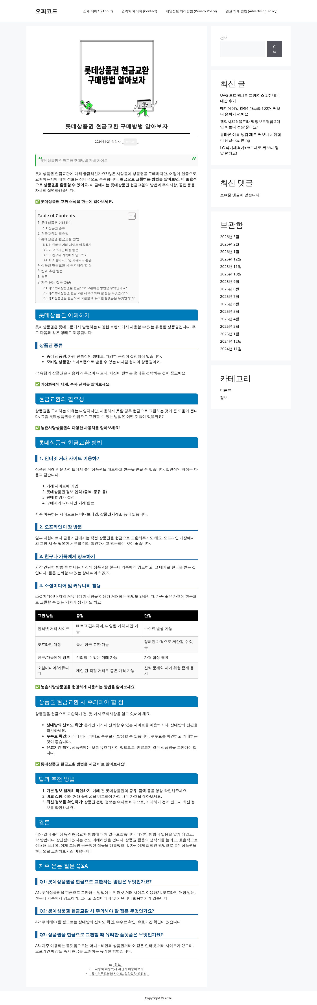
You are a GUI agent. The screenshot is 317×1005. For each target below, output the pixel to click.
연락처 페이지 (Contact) (139, 11)
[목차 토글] (130, 216)
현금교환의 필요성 (54, 233)
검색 (224, 37)
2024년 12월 (230, 341)
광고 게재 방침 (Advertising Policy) (251, 11)
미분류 (225, 390)
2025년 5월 (229, 311)
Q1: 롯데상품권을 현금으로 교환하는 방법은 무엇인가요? (88, 288)
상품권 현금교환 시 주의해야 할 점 (66, 265)
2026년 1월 (229, 251)
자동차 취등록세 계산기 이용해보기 (119, 969)
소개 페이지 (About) (98, 11)
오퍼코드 (46, 11)
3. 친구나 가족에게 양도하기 (68, 255)
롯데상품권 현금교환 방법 (60, 239)
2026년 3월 (229, 236)
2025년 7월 (229, 296)
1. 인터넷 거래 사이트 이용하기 (70, 244)
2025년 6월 (229, 303)
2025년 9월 (229, 281)
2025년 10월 (230, 274)
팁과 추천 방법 (52, 271)
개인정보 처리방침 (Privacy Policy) (191, 11)
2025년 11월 (230, 266)
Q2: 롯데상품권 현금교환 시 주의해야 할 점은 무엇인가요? (88, 293)
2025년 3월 (229, 326)
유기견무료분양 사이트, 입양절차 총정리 (119, 973)
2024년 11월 (230, 348)
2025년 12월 (230, 259)
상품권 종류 (57, 228)
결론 (44, 276)
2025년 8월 (229, 288)
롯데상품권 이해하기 (56, 222)
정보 (117, 964)
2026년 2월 (229, 244)
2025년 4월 (229, 318)
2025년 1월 (229, 333)
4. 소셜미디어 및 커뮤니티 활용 (70, 260)
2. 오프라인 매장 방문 (63, 250)
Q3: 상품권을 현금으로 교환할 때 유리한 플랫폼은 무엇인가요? (92, 298)
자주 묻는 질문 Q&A (56, 282)
